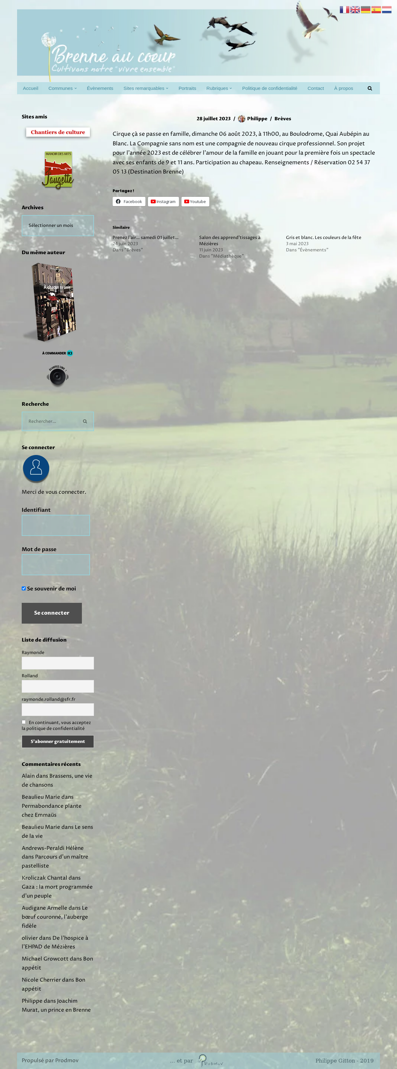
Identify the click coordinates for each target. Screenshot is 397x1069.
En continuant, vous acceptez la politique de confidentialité (56, 725)
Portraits (187, 88)
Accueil (30, 88)
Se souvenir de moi (49, 588)
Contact (316, 88)
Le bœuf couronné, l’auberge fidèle (55, 917)
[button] (75, 88)
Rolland (30, 676)
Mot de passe (39, 549)
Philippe (257, 119)
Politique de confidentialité (269, 88)
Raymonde (33, 653)
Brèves (282, 119)
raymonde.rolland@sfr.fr (48, 699)
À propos (343, 88)
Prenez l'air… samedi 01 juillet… (146, 238)
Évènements (100, 88)
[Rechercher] (370, 88)
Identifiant (36, 510)
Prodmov (66, 1060)
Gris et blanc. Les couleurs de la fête (323, 238)
